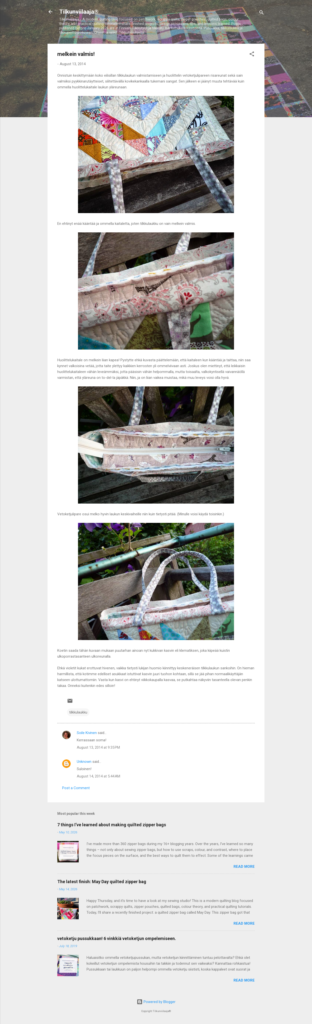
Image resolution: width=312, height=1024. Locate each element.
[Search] (261, 13)
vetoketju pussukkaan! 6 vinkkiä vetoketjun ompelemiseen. (116, 938)
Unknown (84, 761)
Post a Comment (76, 788)
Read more (244, 866)
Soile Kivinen (87, 733)
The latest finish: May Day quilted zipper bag (101, 881)
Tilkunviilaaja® (78, 11)
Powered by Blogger (156, 1002)
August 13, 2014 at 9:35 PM (98, 747)
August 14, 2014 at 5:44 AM (98, 776)
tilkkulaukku (78, 712)
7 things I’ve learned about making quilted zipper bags (111, 824)
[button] (252, 55)
